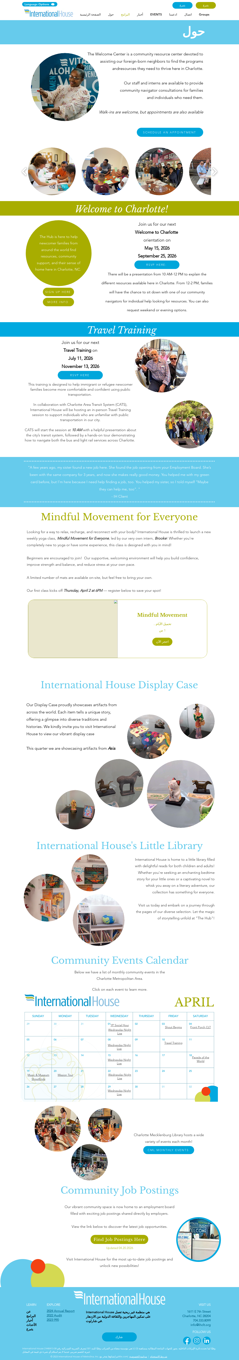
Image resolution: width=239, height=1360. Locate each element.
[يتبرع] (182, 5)
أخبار (29, 1320)
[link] (162, 615)
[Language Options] (39, 4)
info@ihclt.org (201, 1325)
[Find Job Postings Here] (119, 1239)
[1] (187, 1340)
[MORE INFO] (58, 302)
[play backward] (24, 171)
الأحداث (31, 1325)
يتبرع (29, 1329)
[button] (52, 171)
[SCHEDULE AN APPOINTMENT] (170, 132)
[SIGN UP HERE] (58, 292)
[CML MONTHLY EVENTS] (168, 1150)
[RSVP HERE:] (156, 265)
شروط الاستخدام (158, 1356)
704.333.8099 (202, 1320)
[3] (207, 1340)
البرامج (31, 1316)
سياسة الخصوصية (138, 1356)
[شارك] (119, 1336)
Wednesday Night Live (119, 1047)
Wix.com (123, 1356)
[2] (197, 1340)
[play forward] (214, 171)
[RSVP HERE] (80, 375)
